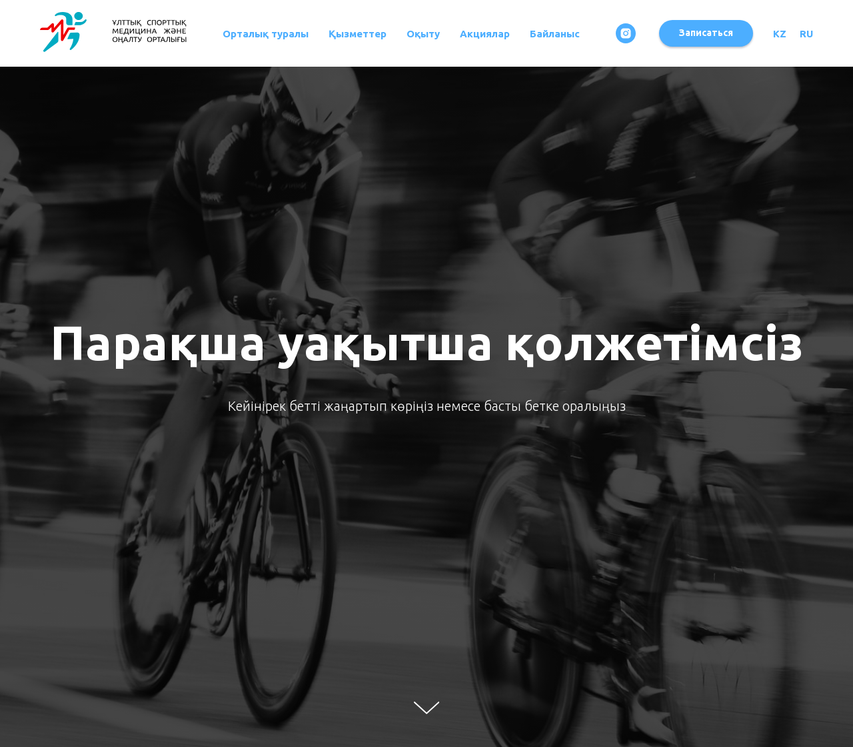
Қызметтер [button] (358, 33)
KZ (779, 33)
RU (806, 33)
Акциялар (485, 33)
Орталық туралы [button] (266, 33)
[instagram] (626, 33)
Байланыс (555, 33)
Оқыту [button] (423, 33)
